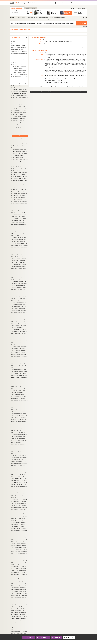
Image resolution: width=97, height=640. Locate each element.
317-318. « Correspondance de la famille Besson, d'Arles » (19, 497)
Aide (86, 2)
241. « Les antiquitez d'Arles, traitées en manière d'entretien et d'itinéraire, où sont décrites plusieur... (19, 405)
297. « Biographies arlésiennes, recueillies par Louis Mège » (19, 467)
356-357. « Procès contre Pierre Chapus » (19, 549)
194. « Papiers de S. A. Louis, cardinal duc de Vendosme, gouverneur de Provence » (19, 331)
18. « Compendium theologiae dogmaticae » (19, 70)
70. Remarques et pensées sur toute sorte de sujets (19, 149)
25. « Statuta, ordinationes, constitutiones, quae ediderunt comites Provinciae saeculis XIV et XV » (19, 83)
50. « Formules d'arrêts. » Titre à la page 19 (19, 114)
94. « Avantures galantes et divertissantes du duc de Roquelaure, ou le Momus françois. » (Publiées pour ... (19, 195)
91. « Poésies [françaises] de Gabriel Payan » (19, 189)
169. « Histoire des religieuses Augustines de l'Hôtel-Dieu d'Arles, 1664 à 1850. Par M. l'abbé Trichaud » (19, 287)
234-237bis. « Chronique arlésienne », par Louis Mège (19, 398)
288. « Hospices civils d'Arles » (17, 451)
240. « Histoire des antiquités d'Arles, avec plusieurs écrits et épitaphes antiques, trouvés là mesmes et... (19, 404)
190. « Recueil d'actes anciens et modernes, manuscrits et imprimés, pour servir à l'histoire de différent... (19, 323)
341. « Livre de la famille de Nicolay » (18, 524)
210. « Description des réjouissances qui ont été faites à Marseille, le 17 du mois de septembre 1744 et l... (19, 354)
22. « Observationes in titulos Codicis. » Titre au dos (19, 78)
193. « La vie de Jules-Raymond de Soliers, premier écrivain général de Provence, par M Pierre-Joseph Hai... (19, 329)
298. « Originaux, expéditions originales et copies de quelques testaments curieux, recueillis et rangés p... (19, 469)
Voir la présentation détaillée (78, 33)
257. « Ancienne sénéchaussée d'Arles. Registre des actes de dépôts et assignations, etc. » (19, 425)
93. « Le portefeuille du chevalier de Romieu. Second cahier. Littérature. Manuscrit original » (19, 193)
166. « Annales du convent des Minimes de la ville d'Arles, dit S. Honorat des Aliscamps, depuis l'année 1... (19, 281)
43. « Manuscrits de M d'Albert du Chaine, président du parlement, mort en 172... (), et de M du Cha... (19, 106)
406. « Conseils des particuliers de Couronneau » (19, 608)
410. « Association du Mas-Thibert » (18, 614)
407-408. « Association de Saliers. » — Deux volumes (19, 610)
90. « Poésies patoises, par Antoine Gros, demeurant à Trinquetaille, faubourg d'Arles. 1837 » (19, 187)
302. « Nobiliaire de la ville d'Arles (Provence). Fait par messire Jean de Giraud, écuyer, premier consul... (19, 474)
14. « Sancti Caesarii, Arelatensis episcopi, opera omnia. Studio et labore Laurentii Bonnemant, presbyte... (19, 62)
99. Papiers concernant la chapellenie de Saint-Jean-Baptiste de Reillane (19, 203)
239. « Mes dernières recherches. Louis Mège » (19, 402)
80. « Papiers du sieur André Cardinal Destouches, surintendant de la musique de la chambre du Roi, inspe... (19, 168)
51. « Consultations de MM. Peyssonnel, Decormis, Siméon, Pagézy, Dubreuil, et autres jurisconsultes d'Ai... (19, 116)
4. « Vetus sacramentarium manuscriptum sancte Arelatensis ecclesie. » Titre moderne (19, 45)
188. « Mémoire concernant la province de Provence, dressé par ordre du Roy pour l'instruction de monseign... (19, 319)
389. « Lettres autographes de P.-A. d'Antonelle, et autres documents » (19, 578)
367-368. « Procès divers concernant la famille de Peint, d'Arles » (19, 564)
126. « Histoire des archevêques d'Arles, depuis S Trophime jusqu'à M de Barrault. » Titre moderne (19, 226)
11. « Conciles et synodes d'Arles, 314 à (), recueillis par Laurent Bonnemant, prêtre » (19, 59)
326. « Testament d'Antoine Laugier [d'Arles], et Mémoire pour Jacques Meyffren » (19, 513)
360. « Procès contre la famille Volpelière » (19, 555)
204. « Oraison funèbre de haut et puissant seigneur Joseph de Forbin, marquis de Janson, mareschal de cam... (19, 342)
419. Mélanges (14, 627)
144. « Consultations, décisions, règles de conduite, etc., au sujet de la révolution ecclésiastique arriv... (19, 254)
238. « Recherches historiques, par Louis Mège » (19, 400)
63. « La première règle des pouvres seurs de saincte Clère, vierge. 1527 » (19, 127)
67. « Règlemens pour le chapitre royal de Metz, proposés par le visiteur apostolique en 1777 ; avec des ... (19, 143)
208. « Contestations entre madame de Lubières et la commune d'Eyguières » (19, 350)
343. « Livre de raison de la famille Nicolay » (19, 528)
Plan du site (33, 91)
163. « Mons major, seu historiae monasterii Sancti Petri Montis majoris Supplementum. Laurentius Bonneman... (19, 275)
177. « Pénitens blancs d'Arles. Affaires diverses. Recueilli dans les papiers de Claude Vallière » (19, 298)
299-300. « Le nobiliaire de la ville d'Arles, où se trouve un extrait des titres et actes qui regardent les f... (19, 471)
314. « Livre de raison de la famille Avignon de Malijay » (19, 493)
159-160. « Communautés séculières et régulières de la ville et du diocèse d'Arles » (19, 270)
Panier (72, 8)
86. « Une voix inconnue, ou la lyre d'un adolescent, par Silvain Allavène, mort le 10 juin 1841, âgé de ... (19, 180)
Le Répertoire (30, 8)
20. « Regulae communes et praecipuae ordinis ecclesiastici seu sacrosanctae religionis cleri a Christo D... (19, 74)
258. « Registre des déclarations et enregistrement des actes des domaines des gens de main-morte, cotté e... (19, 427)
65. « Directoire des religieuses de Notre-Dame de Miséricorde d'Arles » (19, 140)
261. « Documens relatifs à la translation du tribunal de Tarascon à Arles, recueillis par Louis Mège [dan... (19, 432)
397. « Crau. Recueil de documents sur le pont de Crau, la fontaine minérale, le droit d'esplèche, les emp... (19, 593)
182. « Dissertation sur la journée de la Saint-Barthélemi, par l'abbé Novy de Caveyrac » (19, 308)
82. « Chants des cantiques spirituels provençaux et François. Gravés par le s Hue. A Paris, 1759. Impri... (19, 172)
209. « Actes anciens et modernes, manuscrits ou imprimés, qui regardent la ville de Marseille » (19, 352)
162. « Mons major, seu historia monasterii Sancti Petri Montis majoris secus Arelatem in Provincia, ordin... (19, 273)
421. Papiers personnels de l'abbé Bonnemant (19, 631)
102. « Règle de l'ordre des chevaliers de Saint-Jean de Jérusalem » (19, 208)
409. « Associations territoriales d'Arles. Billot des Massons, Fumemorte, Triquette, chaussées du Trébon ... (19, 612)
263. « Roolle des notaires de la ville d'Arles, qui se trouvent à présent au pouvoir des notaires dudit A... (19, 436)
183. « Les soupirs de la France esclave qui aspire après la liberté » (19, 310)
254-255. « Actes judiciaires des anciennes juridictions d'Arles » (19, 421)
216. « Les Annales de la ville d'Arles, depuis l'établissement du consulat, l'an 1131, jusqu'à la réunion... (19, 365)
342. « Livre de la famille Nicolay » (17, 526)
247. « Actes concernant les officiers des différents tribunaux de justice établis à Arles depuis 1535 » (19, 417)
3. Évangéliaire (14, 43)
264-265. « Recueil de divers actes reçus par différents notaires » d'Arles (19, 438)
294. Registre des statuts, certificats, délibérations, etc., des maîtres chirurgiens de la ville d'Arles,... (19, 461)
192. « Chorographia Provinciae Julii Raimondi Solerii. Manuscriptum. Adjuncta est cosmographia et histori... (19, 327)
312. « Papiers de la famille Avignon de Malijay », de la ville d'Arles (19, 490)
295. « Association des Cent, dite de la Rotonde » (19, 463)
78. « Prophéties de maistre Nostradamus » (19, 164)
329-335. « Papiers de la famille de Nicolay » (19, 518)
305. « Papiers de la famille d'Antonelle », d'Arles (19, 480)
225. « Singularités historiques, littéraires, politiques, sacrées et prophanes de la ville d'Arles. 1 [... (19, 381)
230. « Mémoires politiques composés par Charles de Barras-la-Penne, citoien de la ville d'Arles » (19, 390)
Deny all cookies (43, 637)
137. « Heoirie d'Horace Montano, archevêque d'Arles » (19, 241)
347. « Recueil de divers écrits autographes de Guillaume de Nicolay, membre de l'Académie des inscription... (19, 536)
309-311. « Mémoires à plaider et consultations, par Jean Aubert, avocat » (19, 488)
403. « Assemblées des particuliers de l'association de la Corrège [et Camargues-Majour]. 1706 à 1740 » (19, 602)
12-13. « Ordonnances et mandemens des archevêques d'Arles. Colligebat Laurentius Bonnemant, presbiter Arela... (19, 60)
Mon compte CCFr (61, 2)
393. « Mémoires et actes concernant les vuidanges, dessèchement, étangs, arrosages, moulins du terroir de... (19, 585)
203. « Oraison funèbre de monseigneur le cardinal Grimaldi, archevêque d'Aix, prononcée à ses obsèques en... (19, 340)
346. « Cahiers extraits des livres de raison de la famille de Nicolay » (19, 534)
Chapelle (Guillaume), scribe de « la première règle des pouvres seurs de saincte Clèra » (63, 78)
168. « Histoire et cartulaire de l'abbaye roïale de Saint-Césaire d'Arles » (19, 285)
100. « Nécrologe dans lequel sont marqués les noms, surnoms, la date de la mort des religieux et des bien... (19, 205)
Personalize (56, 637)
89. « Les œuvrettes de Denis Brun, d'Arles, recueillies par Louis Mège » (19, 186)
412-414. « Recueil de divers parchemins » (19, 618)
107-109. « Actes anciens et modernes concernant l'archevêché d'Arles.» (19, 216)
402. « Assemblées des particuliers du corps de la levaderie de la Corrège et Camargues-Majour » (19, 601)
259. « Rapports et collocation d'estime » (19, 428)
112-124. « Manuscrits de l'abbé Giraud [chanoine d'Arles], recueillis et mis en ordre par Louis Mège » (19, 222)
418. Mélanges (14, 625)
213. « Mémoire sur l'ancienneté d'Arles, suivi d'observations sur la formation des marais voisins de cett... (19, 360)
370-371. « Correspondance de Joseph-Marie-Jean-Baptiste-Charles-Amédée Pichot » (19, 568)
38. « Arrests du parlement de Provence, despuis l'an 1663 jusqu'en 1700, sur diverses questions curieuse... (19, 101)
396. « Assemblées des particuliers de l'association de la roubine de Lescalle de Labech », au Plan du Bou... (19, 591)
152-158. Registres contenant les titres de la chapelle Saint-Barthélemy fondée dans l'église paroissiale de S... (19, 268)
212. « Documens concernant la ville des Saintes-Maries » (19, 358)
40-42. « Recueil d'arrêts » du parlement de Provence (19, 104)
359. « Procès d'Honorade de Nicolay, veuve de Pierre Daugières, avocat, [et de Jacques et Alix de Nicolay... (19, 553)
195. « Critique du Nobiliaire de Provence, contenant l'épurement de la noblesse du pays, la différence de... (19, 333)
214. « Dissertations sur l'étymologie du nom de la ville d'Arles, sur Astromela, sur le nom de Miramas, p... (19, 361)
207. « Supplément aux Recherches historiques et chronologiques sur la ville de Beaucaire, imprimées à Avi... (19, 348)
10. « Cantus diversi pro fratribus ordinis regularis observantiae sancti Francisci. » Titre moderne (19, 57)
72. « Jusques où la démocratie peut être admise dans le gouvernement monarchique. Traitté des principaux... (19, 153)
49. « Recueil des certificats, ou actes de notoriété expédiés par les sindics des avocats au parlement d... (19, 112)
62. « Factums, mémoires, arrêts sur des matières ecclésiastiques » (19, 125)
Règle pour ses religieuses (56, 80)
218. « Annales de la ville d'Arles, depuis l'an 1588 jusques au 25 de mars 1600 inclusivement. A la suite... (19, 369)
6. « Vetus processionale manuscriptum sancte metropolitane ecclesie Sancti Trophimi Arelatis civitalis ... (19, 49)
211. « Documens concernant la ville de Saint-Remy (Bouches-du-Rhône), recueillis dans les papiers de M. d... (19, 356)
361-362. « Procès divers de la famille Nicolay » (19, 557)
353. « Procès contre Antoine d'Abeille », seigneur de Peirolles (19, 543)
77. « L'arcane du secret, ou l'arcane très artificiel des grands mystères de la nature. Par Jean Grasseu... (19, 163)
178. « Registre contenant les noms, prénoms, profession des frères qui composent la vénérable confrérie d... (19, 300)
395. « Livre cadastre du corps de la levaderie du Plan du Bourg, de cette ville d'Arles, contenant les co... (19, 589)
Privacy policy (69, 637)
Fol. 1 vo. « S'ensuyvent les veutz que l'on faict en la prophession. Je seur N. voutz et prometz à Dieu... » (20, 130)
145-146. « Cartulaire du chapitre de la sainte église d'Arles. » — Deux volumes (19, 256)
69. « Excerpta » (14, 147)
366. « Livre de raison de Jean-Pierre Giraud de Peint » (19, 562)
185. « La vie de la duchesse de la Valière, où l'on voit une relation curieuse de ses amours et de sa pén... (19, 314)
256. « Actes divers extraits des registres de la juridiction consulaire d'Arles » (19, 423)
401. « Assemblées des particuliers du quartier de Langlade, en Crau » (19, 599)
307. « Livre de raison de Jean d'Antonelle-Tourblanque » (19, 484)
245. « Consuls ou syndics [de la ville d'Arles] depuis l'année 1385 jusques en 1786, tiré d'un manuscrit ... (19, 413)
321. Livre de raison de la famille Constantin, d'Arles (19, 503)
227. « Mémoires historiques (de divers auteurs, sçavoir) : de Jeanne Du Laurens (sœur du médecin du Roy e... (19, 384)
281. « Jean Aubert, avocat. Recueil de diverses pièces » (19, 446)
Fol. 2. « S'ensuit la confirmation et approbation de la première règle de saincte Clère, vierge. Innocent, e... (20, 132)
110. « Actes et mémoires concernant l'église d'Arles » (19, 218)
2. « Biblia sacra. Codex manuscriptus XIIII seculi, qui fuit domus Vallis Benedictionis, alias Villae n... (19, 41)
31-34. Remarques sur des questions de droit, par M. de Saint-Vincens (19, 93)
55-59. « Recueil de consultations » (17, 120)
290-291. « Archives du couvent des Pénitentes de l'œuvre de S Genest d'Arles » (19, 455)
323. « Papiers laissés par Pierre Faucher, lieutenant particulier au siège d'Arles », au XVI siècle (19, 507)
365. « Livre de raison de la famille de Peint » (19, 560)
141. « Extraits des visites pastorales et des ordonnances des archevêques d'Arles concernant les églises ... (19, 249)
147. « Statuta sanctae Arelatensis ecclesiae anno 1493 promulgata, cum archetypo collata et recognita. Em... (19, 258)
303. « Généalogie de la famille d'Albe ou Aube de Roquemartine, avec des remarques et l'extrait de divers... (19, 476)
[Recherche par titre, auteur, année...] (18, 12)
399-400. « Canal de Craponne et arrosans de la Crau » (19, 597)
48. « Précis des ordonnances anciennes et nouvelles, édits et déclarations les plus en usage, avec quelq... (19, 110)
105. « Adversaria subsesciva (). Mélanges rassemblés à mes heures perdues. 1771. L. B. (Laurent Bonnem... (19, 212)
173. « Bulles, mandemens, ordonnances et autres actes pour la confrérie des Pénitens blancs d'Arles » (19, 295)
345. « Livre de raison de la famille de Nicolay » (19, 532)
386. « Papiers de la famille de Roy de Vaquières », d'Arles (19, 572)
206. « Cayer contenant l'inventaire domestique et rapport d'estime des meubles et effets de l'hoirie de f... (19, 346)
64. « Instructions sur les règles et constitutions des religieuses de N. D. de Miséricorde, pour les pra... (19, 138)
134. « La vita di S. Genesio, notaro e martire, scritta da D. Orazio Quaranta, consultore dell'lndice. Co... (19, 235)
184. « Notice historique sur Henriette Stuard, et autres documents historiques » (19, 312)
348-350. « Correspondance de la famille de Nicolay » (19, 537)
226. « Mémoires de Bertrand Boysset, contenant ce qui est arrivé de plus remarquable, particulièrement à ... (19, 383)
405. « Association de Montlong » (17, 606)
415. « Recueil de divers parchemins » (18, 620)
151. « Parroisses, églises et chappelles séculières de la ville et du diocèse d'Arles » (19, 266)
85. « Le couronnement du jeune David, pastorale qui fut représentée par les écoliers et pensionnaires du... (19, 178)
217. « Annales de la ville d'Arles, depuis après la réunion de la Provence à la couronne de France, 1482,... (19, 367)
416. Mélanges (14, 622)
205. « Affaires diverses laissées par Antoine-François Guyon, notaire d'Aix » (19, 344)
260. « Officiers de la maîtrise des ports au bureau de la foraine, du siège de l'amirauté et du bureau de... (19, 430)
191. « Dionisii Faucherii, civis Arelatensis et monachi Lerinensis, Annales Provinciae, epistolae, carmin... (19, 325)
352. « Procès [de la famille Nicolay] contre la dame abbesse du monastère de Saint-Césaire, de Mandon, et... (19, 541)
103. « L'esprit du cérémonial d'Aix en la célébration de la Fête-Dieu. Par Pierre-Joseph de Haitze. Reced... (19, 210)
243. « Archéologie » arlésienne (17, 409)
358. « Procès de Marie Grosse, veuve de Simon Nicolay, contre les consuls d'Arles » (19, 551)
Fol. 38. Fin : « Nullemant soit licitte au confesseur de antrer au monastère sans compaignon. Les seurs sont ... (20, 135)
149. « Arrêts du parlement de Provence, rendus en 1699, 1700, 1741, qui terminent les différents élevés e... (19, 262)
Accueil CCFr (12, 17)
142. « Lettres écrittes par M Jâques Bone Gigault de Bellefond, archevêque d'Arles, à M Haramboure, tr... (19, 251)
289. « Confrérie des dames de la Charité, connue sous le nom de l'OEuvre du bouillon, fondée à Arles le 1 (19, 453)
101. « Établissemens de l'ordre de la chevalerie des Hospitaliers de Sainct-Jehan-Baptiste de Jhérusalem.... (19, 207)
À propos (73, 2)
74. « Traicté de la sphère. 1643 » (17, 157)
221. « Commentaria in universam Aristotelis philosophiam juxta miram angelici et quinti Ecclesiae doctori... (19, 375)
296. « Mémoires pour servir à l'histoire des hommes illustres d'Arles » (19, 465)
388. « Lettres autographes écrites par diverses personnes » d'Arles (19, 576)
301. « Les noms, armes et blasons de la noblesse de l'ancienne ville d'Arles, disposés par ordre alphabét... (19, 472)
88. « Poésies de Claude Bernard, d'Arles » (19, 184)
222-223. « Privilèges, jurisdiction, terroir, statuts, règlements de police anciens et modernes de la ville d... (19, 377)
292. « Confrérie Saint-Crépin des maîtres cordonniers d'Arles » (19, 457)
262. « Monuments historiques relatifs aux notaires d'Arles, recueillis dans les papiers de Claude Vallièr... (19, 434)
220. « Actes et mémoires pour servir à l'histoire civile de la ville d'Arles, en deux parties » (19, 373)
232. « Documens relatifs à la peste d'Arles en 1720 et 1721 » (19, 394)
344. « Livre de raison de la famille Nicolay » (19, 530)
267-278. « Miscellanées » (16, 442)
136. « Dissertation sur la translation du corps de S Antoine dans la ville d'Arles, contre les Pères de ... (19, 239)
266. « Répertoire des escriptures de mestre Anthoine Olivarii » (19, 440)
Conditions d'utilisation (62, 91)
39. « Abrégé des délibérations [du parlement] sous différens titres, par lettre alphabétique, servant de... (19, 103)
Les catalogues (17, 8)
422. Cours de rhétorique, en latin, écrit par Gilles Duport (19, 633)
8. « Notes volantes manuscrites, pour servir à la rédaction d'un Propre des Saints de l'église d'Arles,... (19, 53)
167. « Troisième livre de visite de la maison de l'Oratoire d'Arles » (19, 283)
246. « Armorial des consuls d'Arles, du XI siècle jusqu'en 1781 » (19, 415)
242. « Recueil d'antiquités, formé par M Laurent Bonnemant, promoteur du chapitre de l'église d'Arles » (19, 407)
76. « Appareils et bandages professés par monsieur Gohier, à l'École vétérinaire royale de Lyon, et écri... (19, 161)
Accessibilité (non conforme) (51, 91)
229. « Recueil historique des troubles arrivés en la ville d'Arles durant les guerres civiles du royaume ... (19, 388)
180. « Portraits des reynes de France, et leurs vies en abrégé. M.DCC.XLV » (19, 304)
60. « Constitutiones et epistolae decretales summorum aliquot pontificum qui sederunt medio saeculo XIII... (19, 122)
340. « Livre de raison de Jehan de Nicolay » (19, 522)
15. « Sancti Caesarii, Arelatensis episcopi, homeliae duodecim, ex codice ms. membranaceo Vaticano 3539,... (19, 64)
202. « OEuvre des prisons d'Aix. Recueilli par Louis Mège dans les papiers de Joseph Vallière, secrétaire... (19, 339)
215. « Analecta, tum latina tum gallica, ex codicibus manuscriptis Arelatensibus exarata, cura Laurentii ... (19, 363)
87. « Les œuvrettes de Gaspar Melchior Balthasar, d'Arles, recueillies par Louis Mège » (19, 182)
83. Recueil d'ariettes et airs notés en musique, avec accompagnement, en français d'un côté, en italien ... (19, 174)
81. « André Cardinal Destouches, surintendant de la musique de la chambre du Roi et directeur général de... (19, 170)
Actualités (78, 2)
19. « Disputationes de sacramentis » (18, 72)
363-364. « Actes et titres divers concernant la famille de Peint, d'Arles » (19, 558)
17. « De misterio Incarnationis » (17, 68)
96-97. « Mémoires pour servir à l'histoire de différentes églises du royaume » (19, 199)
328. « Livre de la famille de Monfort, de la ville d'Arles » (19, 516)
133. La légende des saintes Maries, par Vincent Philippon (19, 233)
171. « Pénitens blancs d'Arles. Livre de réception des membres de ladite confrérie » (19, 291)
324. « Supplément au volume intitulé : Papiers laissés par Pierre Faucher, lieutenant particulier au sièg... (19, 509)
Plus (83, 47)
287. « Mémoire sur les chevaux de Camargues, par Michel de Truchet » (19, 449)
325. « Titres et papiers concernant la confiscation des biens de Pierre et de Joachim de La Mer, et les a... (19, 511)
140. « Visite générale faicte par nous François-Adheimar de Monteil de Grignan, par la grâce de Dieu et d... (19, 247)
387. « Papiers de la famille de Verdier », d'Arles (19, 574)
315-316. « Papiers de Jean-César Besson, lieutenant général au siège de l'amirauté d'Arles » (19, 495)
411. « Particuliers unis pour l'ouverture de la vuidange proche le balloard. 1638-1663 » (19, 616)
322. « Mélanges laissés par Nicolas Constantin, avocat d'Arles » (19, 505)
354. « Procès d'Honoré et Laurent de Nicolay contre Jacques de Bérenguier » (19, 545)
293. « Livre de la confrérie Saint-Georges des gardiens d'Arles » (19, 459)
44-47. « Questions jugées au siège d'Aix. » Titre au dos (19, 108)
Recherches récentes (82, 8)
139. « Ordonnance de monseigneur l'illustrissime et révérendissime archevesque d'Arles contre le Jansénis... (19, 245)
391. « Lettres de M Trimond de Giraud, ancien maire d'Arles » (19, 581)
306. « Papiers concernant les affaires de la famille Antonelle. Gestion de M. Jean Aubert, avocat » (19, 482)
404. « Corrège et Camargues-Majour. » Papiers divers (19, 604)
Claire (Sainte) (48, 80)
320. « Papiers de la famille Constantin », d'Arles (19, 501)
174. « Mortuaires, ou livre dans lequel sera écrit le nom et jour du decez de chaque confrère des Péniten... (19, 296)
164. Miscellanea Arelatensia (16, 277)
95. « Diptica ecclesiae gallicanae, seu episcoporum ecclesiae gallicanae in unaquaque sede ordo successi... (19, 197)
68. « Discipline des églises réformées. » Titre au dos (19, 145)
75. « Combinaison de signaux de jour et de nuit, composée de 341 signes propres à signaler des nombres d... (19, 159)
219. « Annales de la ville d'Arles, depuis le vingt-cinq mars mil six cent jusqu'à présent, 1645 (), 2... (19, 371)
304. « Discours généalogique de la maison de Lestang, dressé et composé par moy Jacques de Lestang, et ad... (19, 478)
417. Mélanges (14, 624)
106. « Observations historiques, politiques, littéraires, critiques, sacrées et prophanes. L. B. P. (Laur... (19, 214)
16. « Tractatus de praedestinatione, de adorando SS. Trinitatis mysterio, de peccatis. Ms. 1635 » (19, 66)
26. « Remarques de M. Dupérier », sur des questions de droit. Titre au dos (19, 85)
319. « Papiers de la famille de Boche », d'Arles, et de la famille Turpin (19, 499)
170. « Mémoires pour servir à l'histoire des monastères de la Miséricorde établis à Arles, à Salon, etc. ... (19, 289)
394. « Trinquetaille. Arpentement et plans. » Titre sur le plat (19, 587)
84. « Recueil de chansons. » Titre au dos (19, 176)
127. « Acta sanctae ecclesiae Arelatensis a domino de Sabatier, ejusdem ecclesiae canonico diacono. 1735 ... (19, 228)
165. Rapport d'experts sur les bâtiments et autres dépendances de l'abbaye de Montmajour (19, 279)
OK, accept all (29, 637)
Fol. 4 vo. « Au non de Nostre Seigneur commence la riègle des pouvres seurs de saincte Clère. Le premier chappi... (20, 134)
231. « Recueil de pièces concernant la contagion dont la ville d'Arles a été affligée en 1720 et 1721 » (19, 392)
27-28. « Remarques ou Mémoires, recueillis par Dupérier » (19, 87)
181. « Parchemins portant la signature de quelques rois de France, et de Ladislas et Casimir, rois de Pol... (19, 306)
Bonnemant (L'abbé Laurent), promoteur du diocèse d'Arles (58, 75)
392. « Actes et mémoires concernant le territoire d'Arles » (19, 583)
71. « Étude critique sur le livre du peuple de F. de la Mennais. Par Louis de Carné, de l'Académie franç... (19, 151)
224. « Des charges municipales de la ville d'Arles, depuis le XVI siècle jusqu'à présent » (19, 379)
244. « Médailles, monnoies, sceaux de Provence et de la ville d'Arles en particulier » (19, 411)
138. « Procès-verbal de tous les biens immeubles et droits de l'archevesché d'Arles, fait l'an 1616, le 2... (19, 243)
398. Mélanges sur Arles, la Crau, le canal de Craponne (19, 595)
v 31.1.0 (84, 91)
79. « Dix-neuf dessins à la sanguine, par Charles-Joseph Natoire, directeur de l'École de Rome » (19, 166)
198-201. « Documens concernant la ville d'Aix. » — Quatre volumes (19, 337)
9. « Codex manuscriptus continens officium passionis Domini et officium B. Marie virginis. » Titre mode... (19, 55)
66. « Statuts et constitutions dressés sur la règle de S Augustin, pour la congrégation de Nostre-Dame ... (19, 142)
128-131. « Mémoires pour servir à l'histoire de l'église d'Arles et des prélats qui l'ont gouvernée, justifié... (19, 230)
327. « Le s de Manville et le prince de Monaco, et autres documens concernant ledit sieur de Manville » (19, 515)
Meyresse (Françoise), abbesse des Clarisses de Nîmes (56, 82)
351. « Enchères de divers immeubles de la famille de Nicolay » (19, 539)
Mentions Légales (40, 91)
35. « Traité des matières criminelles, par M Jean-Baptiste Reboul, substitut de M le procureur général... (19, 95)
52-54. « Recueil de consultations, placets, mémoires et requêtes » (19, 118)
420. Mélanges (14, 629)
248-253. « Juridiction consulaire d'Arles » (19, 419)
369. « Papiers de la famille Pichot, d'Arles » (19, 566)
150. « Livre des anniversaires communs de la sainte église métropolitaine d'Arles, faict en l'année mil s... (19, 264)
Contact (82, 2)
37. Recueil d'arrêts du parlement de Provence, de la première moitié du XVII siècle (19, 99)
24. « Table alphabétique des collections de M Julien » (19, 82)
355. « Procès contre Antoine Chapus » (18, 547)
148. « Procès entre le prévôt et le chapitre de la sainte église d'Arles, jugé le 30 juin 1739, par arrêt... (19, 260)
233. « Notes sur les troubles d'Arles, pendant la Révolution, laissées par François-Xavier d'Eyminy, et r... (19, 396)
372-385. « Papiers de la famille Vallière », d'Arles (19, 570)
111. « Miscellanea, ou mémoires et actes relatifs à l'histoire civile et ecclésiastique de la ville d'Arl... (19, 220)
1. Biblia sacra (14, 39)
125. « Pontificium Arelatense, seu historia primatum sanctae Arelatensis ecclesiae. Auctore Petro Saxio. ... (19, 224)
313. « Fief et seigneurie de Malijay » (18, 492)
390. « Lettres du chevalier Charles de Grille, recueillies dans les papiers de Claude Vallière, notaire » (19, 580)
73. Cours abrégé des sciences (17, 155)
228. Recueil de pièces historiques (17, 386)
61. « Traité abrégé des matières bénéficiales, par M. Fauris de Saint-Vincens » (19, 124)
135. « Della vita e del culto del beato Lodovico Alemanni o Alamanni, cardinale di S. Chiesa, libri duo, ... (19, 237)
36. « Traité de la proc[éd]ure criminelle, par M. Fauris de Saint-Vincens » (19, 97)
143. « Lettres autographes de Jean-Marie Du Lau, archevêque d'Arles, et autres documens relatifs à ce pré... (19, 252)
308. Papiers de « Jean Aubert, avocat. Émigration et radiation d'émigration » (19, 486)
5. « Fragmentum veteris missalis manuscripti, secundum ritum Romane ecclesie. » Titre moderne (19, 47)
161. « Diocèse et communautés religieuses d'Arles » (19, 272)
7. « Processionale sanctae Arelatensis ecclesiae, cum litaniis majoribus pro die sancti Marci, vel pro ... (19, 51)
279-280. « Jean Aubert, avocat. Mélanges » (19, 444)
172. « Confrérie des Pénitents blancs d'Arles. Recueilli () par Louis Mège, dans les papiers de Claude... (19, 293)
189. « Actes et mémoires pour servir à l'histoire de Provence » (19, 321)
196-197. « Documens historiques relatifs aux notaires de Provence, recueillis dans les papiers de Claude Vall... (19, 335)
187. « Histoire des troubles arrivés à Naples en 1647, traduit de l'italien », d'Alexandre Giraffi (19, 317)
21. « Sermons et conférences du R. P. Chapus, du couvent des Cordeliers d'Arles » (19, 76)
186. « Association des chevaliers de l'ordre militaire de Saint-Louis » (19, 316)
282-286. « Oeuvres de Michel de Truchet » (19, 448)
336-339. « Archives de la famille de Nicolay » (19, 520)
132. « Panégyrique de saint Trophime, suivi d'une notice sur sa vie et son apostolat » (19, 231)
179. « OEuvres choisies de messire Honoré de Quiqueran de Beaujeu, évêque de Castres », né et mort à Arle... (19, 302)
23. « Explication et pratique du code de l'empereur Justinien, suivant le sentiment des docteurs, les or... (19, 80)
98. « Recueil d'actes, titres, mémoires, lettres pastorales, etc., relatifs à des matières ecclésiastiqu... (19, 201)
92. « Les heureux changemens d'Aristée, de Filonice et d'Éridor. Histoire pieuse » (19, 191)
